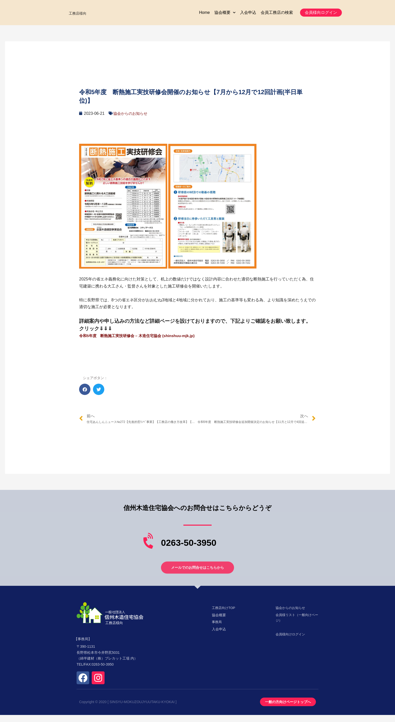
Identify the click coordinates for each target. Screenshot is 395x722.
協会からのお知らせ (131, 120)
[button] (321, 16)
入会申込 (248, 16)
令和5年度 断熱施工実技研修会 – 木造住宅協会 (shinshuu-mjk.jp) (140, 343)
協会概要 (225, 16)
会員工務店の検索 (277, 16)
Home (204, 16)
